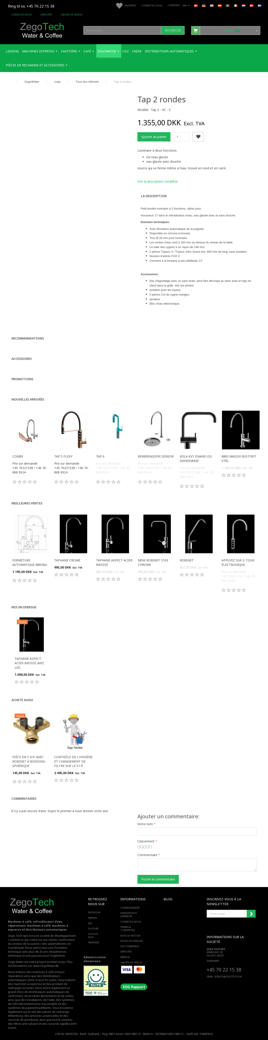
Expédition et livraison (128, 915)
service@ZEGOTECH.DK (228, 976)
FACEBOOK (94, 912)
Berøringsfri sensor (156, 456)
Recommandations (28, 338)
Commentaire (147, 855)
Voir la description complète (157, 181)
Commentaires (24, 798)
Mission (125, 957)
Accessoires (22, 359)
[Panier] (225, 30)
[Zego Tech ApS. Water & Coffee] (42, 29)
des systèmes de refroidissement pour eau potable (41, 1002)
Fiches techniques (131, 941)
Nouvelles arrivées (28, 399)
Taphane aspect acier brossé (114, 562)
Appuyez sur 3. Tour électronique (238, 562)
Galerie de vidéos (71, 14)
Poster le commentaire (158, 879)
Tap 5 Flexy (63, 456)
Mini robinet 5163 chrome (153, 562)
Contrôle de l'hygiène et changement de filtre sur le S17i (73, 761)
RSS (90, 923)
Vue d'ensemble (129, 946)
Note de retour (130, 935)
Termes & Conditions (127, 929)
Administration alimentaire (94, 959)
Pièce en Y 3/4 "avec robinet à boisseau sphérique (28, 761)
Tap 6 (100, 456)
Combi (17, 456)
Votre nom (145, 824)
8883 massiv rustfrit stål (239, 458)
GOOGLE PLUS (93, 935)
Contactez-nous (21, 14)
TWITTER (92, 918)
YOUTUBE (93, 928)
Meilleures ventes (27, 503)
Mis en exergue (24, 607)
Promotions (22, 379)
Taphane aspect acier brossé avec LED (29, 663)
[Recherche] (173, 30)
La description (154, 196)
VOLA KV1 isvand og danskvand (196, 458)
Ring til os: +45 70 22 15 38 (31, 6)
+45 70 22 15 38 (224, 969)
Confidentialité (130, 907)
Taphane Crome (67, 560)
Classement (145, 841)
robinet (187, 560)
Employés (46, 14)
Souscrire (251, 914)
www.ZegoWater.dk (46, 966)
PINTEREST (93, 942)
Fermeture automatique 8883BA (29, 562)
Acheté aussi (22, 700)
